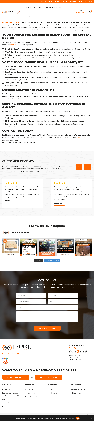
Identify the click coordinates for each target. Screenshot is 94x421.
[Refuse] (92, 418)
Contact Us (29, 389)
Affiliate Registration (79, 389)
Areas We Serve (8, 403)
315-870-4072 (81, 13)
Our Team (6, 399)
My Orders (52, 393)
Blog (4, 406)
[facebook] (2, 353)
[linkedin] (18, 353)
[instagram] (8, 353)
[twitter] (13, 353)
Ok (78, 418)
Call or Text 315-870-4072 (48, 377)
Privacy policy (71, 418)
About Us (6, 389)
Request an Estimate (16, 377)
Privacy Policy (31, 397)
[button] (70, 351)
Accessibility (30, 393)
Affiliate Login (77, 393)
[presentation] (79, 167)
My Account (53, 389)
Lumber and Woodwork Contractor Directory (12, 394)
